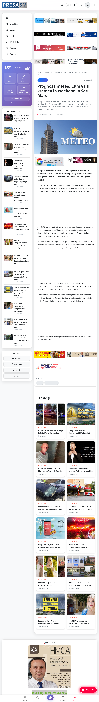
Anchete (11, 30)
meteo (40, 383)
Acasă (10, 18)
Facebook (16, 358)
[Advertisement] (65, 210)
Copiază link (16, 376)
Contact (11, 48)
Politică (11, 36)
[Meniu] (94, 5)
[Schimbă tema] (87, 5)
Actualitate (12, 24)
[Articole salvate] (74, 5)
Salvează (88, 80)
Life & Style (12, 42)
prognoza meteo (51, 383)
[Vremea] (81, 5)
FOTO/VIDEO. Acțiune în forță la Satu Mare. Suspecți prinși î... (22, 118)
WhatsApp (17, 364)
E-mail (16, 370)
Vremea (11, 54)
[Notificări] (68, 5)
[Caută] (62, 5)
